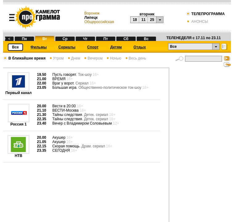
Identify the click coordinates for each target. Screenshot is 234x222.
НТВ (18, 154)
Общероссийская (99, 22)
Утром (56, 58)
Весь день (135, 58)
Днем (73, 58)
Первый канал (18, 91)
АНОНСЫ (197, 21)
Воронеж (91, 13)
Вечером (93, 58)
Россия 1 (18, 122)
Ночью (113, 58)
